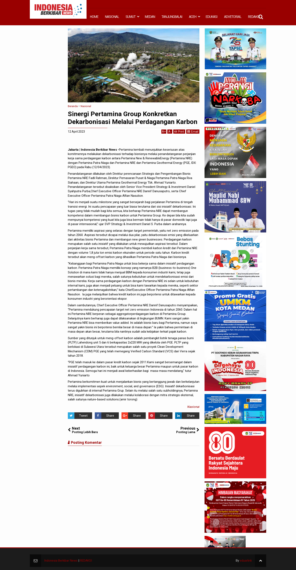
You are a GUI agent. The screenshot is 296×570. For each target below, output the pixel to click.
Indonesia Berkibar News (60, 560)
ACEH (192, 17)
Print (179, 131)
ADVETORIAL (232, 17)
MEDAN (150, 17)
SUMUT (130, 17)
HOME (94, 17)
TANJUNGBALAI (172, 17)
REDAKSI (254, 17)
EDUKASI (211, 17)
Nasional (193, 407)
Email (192, 131)
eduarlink (246, 560)
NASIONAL (112, 17)
